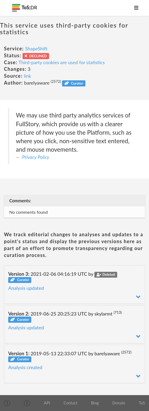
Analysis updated (26, 288)
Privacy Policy (35, 157)
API (47, 402)
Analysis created (25, 367)
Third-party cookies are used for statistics (62, 62)
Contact (70, 402)
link (27, 76)
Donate (118, 402)
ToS (142, 402)
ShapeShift (36, 48)
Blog (95, 402)
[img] (7, 403)
